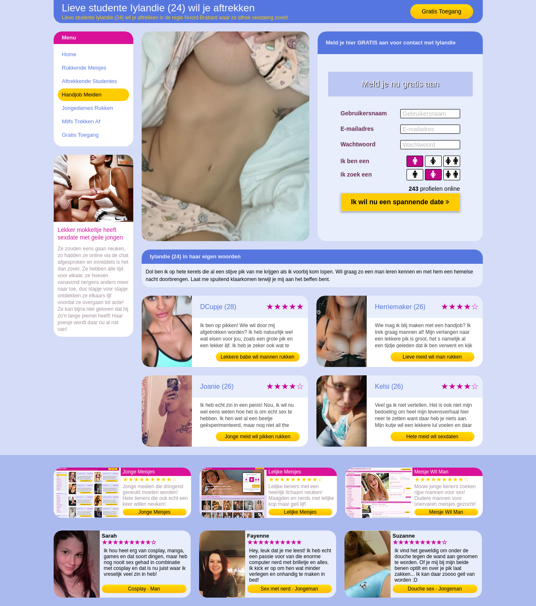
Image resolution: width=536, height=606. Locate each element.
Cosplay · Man (144, 589)
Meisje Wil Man (446, 512)
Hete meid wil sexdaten (432, 437)
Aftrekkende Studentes (89, 81)
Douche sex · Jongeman (435, 589)
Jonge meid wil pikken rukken (257, 437)
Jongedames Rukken (87, 108)
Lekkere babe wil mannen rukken (257, 357)
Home (69, 54)
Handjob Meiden (82, 94)
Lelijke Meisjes (300, 512)
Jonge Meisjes (154, 512)
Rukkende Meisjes (84, 68)
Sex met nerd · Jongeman (289, 589)
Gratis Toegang (441, 11)
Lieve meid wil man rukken (432, 357)
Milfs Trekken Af (81, 121)
